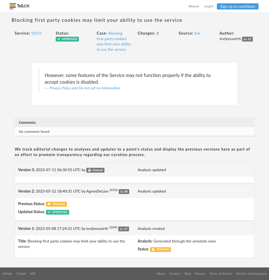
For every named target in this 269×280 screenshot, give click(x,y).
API (32, 273)
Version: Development (251, 273)
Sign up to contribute (237, 6)
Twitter (21, 273)
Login (209, 6)
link (197, 33)
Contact (174, 273)
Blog (188, 273)
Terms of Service (220, 273)
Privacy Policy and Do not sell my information (85, 88)
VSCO (36, 33)
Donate (200, 273)
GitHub (7, 273)
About (194, 6)
